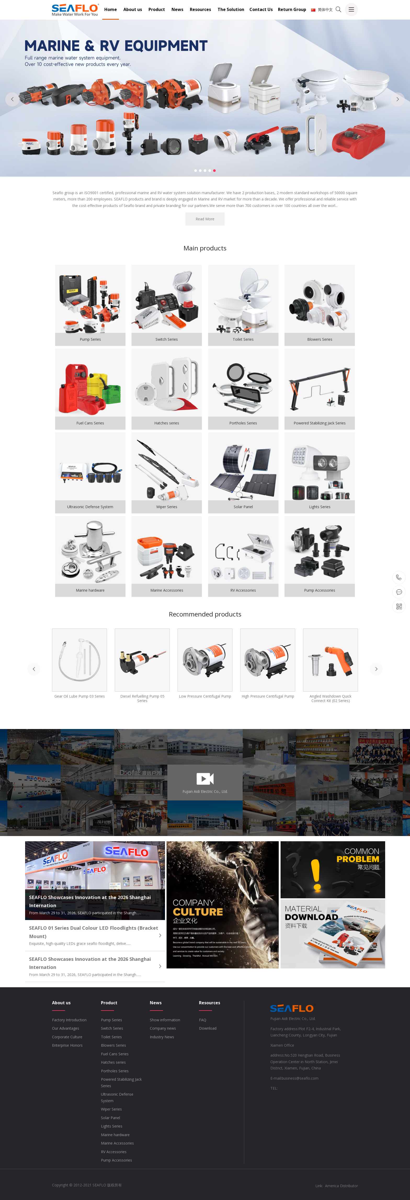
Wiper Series (111, 1109)
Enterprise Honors (67, 1045)
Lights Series (111, 1126)
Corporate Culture (67, 1036)
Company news (163, 1028)
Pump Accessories (116, 1160)
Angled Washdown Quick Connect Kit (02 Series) (330, 698)
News (177, 9)
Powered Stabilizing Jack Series (121, 1082)
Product (157, 9)
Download (208, 1028)
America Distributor (341, 1185)
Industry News (162, 1036)
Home (110, 9)
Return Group (292, 9)
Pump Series (111, 1019)
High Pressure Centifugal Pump (268, 696)
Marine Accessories (117, 1143)
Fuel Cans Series (115, 1053)
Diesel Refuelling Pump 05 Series (142, 698)
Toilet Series (111, 1036)
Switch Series (112, 1028)
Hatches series (113, 1062)
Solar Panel (110, 1117)
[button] (195, 170)
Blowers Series (113, 1045)
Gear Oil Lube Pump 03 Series (79, 696)
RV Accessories (114, 1151)
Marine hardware (115, 1134)
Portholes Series (115, 1070)
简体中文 (322, 9)
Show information (165, 1019)
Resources (200, 9)
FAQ (202, 1019)
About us (132, 9)
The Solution (231, 9)
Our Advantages (65, 1028)
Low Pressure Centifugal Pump (205, 696)
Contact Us (261, 9)
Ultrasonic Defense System (117, 1097)
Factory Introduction (69, 1019)
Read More (205, 218)
